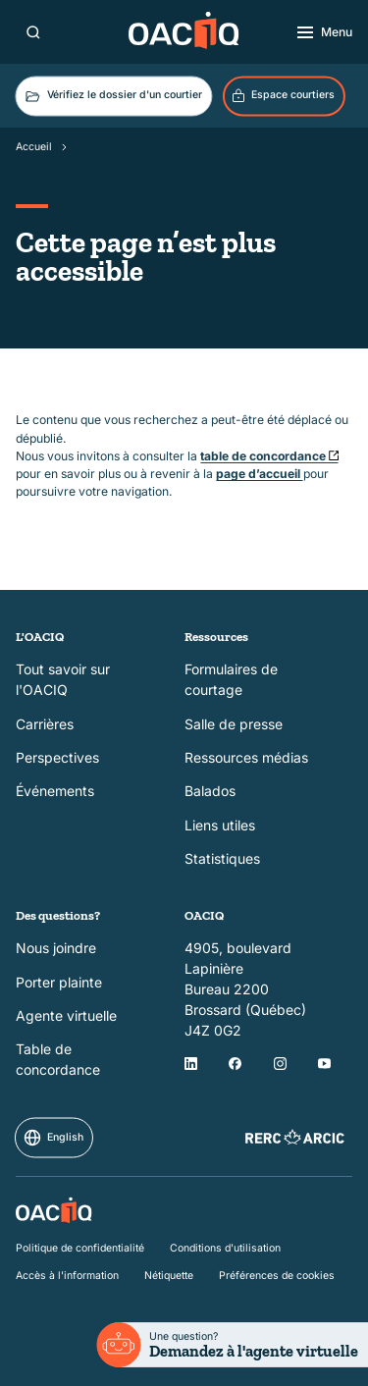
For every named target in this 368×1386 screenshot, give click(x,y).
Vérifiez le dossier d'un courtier (112, 96)
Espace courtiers (283, 96)
